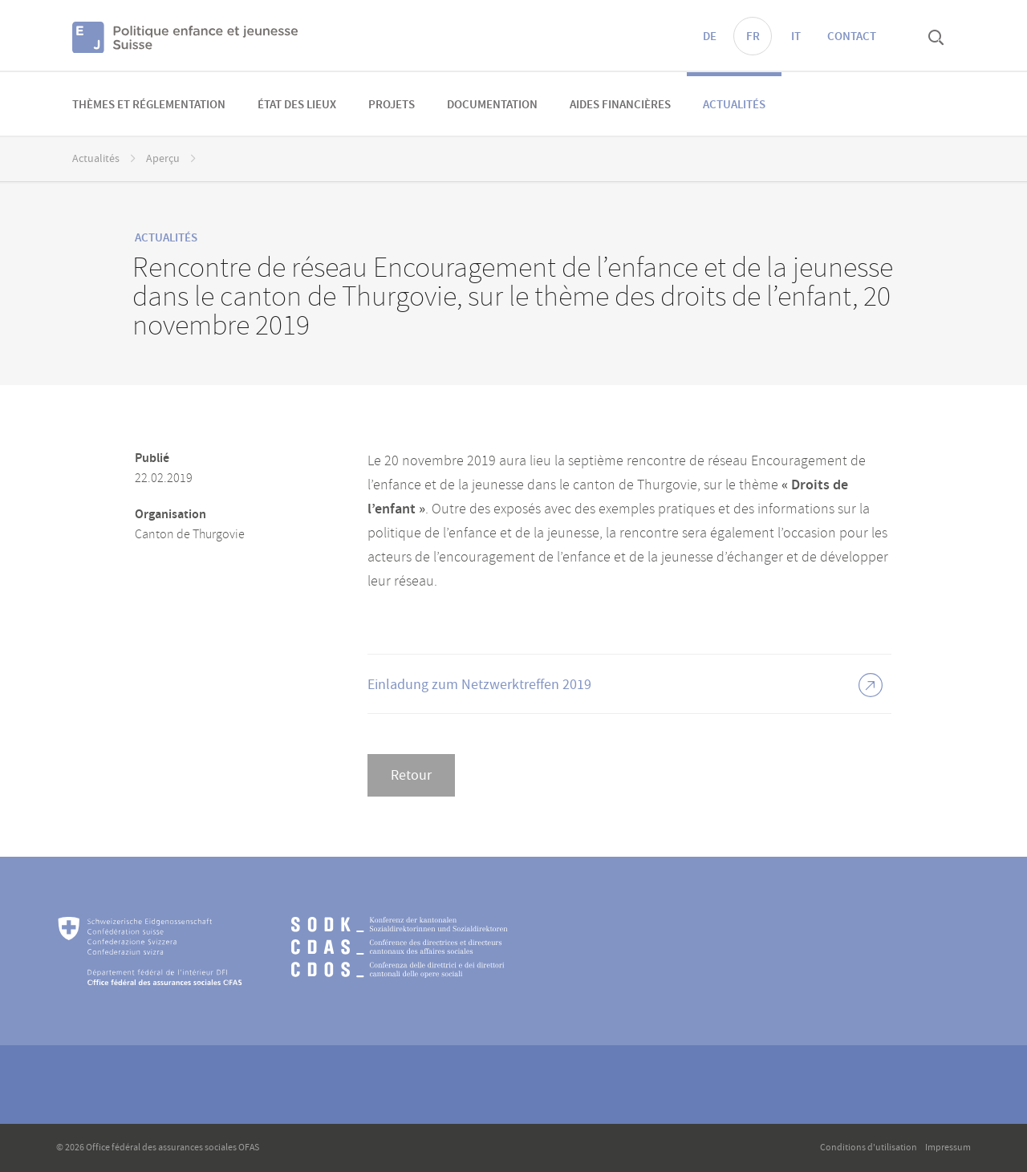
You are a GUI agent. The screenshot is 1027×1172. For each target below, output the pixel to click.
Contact (851, 37)
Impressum (948, 1148)
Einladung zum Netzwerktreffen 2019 (479, 684)
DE (709, 37)
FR (753, 37)
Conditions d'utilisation (868, 1148)
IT (796, 37)
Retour (411, 775)
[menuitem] (149, 104)
